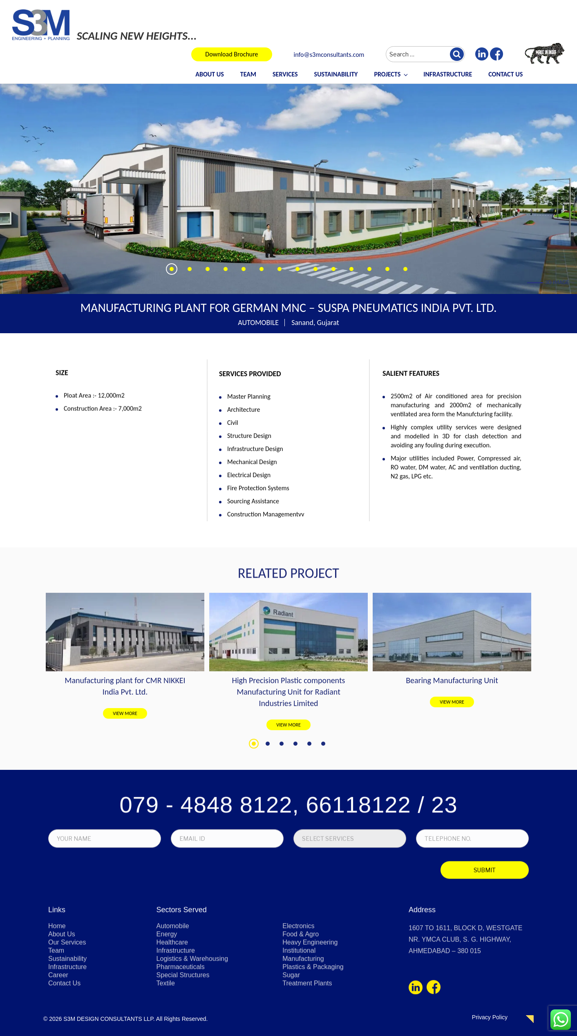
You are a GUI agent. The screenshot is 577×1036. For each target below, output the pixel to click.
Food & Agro (300, 1008)
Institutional (298, 1024)
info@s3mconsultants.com (329, 55)
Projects (391, 74)
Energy (167, 1008)
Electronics (298, 1000)
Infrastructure (447, 74)
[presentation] (105, 950)
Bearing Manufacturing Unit (452, 810)
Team (248, 74)
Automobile (173, 1000)
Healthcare (172, 1016)
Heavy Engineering (310, 1016)
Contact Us (505, 74)
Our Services (67, 1016)
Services (285, 74)
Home (57, 1000)
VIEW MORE (125, 843)
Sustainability (336, 74)
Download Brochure (231, 54)
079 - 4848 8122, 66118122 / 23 (288, 883)
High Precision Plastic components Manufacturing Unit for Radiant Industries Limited (288, 821)
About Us (209, 74)
